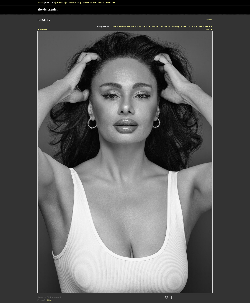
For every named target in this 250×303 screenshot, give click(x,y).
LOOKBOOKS (205, 26)
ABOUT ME (111, 3)
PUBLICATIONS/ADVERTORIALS (134, 26)
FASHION (165, 26)
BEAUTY (155, 26)
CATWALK (193, 26)
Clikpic (49, 300)
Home (40, 3)
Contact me (73, 3)
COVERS (114, 26)
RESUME (60, 3)
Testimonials (88, 3)
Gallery (50, 3)
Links (101, 3)
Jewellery (175, 26)
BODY (183, 26)
